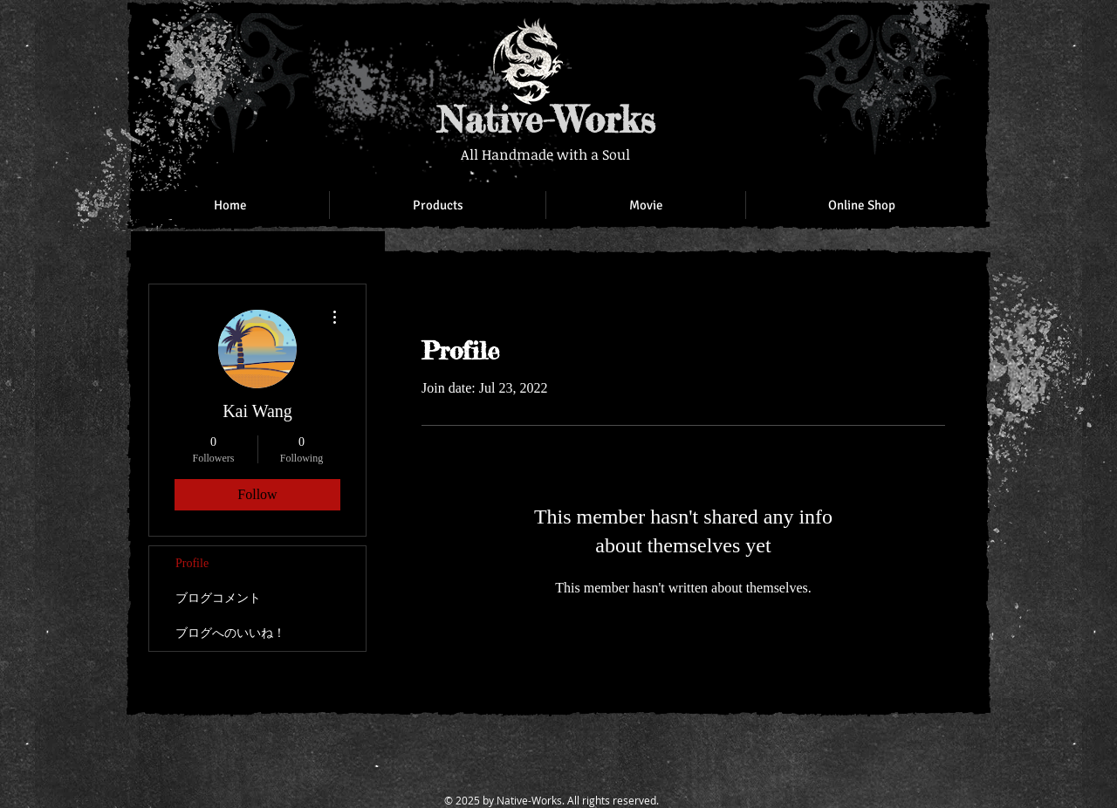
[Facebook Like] (864, 34)
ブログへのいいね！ (230, 633)
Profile (192, 563)
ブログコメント (218, 598)
